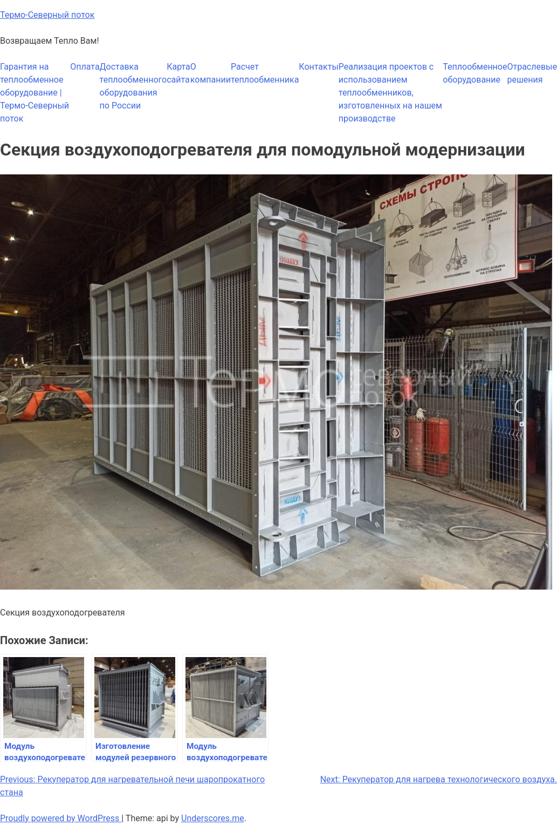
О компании (210, 73)
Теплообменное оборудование (475, 73)
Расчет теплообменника (265, 73)
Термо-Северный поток (47, 15)
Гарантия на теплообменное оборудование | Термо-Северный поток (34, 93)
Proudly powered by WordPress (60, 818)
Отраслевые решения (532, 73)
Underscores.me (212, 818)
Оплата (84, 67)
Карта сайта (178, 73)
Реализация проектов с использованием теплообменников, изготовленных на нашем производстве (390, 93)
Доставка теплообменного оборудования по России (133, 86)
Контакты (318, 67)
